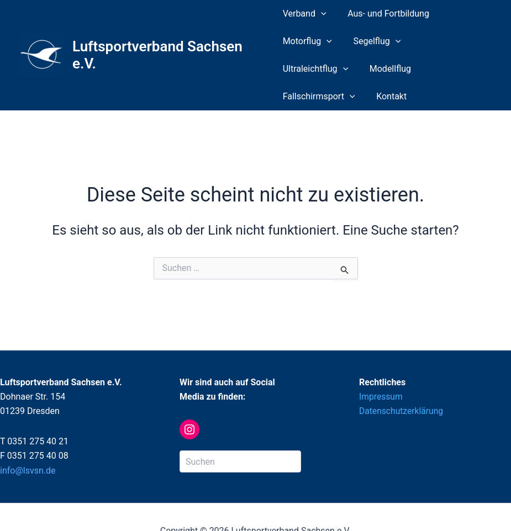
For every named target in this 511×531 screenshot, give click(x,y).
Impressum (381, 369)
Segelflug (373, 41)
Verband (304, 14)
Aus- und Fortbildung (385, 13)
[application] (320, 14)
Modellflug (303, 68)
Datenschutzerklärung (402, 383)
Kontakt (447, 68)
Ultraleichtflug (447, 41)
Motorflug (307, 41)
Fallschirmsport (378, 69)
